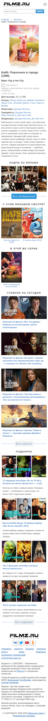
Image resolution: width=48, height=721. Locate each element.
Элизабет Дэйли (21, 103)
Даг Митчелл (38, 119)
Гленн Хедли (36, 103)
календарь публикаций (13, 655)
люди (21, 652)
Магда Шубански (18, 100)
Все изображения (24, 196)
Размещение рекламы (24, 716)
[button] (43, 179)
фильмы (29, 649)
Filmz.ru (21, 671)
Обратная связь (36, 713)
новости (18, 649)
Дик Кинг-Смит (24, 115)
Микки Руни (6, 103)
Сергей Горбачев (9, 683)
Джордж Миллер (22, 109)
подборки (41, 652)
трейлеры (6, 649)
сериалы (41, 649)
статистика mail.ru (11, 658)
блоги (4, 652)
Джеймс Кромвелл (36, 100)
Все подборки (24, 622)
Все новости (24, 444)
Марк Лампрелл (8, 115)
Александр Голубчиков (19, 680)
